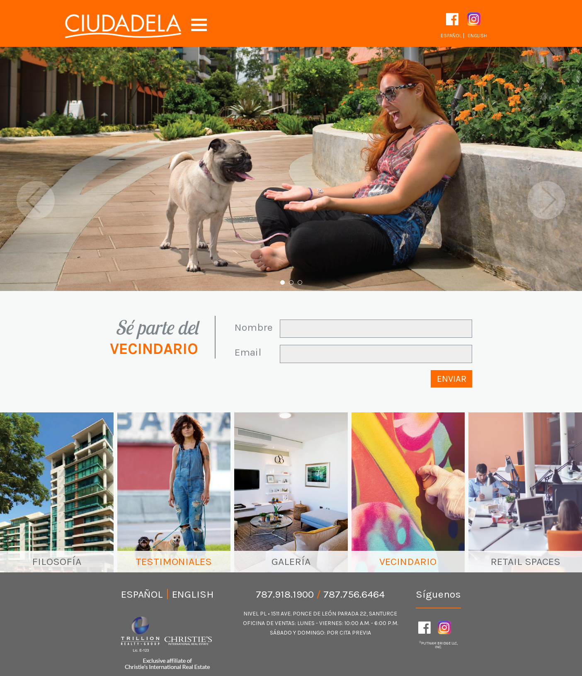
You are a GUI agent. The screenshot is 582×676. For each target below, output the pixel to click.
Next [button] (546, 200)
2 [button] (291, 282)
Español (451, 36)
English (477, 36)
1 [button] (282, 282)
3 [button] (300, 282)
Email (248, 352)
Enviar (451, 378)
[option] (291, 169)
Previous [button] (36, 200)
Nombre (254, 327)
